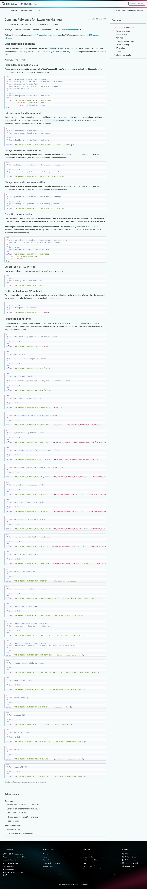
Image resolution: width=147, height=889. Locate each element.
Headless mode (13, 821)
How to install (20, 833)
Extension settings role (125, 41)
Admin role (120, 38)
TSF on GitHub (129, 857)
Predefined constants (122, 55)
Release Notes (88, 857)
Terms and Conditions (51, 863)
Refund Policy (48, 866)
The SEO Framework (80, 884)
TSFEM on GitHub (130, 863)
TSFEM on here (129, 860)
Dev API (119, 52)
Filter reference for (22, 817)
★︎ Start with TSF (136, 4)
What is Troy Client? (14, 829)
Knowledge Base (106, 10)
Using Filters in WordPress (17, 813)
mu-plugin (72, 48)
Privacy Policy (88, 866)
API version (120, 48)
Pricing (45, 854)
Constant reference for (24, 809)
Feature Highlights (90, 860)
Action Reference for (23, 805)
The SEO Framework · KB (20, 3)
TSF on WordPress (130, 854)
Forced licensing (122, 45)
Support (46, 860)
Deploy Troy (128, 866)
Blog (84, 863)
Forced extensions (123, 31)
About (45, 857)
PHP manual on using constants (47, 35)
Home (96, 10)
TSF (67, 35)
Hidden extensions (123, 34)
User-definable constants (124, 28)
